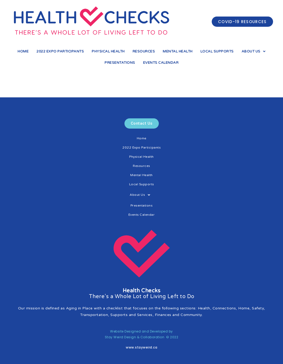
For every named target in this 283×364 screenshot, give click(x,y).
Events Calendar (161, 63)
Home (23, 51)
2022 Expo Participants (60, 51)
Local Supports (217, 51)
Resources (144, 51)
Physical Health (108, 51)
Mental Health (178, 51)
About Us (254, 51)
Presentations (120, 63)
